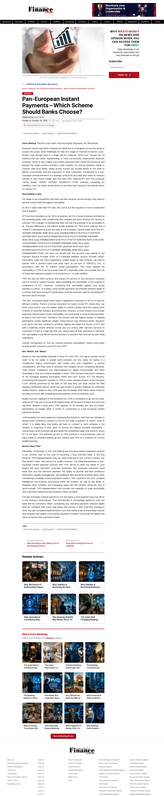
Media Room (73, 777)
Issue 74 (41, 784)
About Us (10, 760)
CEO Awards (103, 777)
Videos (107, 22)
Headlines (145, 22)
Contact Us (11, 770)
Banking (57, 22)
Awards (120, 22)
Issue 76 (41, 777)
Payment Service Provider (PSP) (38, 257)
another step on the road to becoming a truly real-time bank (60, 455)
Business (31, 22)
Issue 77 (41, 774)
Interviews (19, 22)
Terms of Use (12, 780)
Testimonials (73, 774)
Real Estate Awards (137, 770)
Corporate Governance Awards (110, 791)
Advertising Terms (14, 784)
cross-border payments (63, 289)
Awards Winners (74, 767)
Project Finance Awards (138, 774)
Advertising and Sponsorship (17, 763)
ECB (93, 230)
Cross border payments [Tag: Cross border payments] (31, 133)
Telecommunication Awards (140, 780)
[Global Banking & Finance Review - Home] (41, 10)
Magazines (132, 22)
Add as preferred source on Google (39, 125)
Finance (44, 22)
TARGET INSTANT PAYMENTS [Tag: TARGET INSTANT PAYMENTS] (67, 133)
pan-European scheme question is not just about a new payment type (60, 497)
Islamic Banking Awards (138, 767)
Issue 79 (41, 767)
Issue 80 (41, 763)
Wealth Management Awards (140, 794)
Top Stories (6, 22)
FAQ (69, 780)
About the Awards (75, 760)
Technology (69, 22)
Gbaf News (39, 117)
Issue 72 (41, 791)
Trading (95, 22)
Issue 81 (41, 760)
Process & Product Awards (140, 777)
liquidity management (44, 475)
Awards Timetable (75, 763)
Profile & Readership (14, 767)
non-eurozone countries (93, 279)
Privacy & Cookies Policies (17, 777)
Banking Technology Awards (109, 774)
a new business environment (36, 500)
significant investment (73, 301)
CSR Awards (103, 784)
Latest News (12, 774)
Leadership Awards (137, 763)
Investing (82, 22)
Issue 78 (41, 770)
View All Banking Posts (63, 736)
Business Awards (105, 767)
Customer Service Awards (108, 780)
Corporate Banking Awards (109, 794)
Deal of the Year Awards (108, 787)
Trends (157, 22)
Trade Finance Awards (138, 787)
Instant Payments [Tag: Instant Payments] (48, 133)
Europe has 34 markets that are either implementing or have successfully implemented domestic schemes (63, 158)
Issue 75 (41, 780)
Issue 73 (41, 787)
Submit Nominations (75, 770)
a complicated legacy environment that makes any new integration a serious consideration (63, 363)
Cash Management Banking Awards (112, 770)
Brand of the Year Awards (108, 763)
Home (24, 88)
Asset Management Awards (109, 760)
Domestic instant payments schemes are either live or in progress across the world (62, 148)
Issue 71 (41, 794)
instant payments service (91, 451)
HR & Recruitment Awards (139, 784)
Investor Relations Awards (139, 760)
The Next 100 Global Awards (140, 791)
